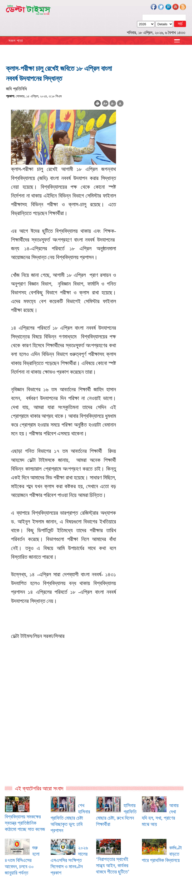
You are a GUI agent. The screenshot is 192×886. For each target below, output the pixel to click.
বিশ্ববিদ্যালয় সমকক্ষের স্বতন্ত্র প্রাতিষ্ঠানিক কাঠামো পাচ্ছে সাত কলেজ (25, 823)
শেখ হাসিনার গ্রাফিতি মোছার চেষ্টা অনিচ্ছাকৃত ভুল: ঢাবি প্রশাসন (70, 818)
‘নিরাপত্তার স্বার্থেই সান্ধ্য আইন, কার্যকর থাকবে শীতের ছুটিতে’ (113, 865)
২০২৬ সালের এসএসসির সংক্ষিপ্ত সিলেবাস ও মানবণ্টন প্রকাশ (69, 860)
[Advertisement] (65, 731)
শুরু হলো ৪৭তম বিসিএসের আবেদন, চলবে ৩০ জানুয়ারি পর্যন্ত (22, 860)
